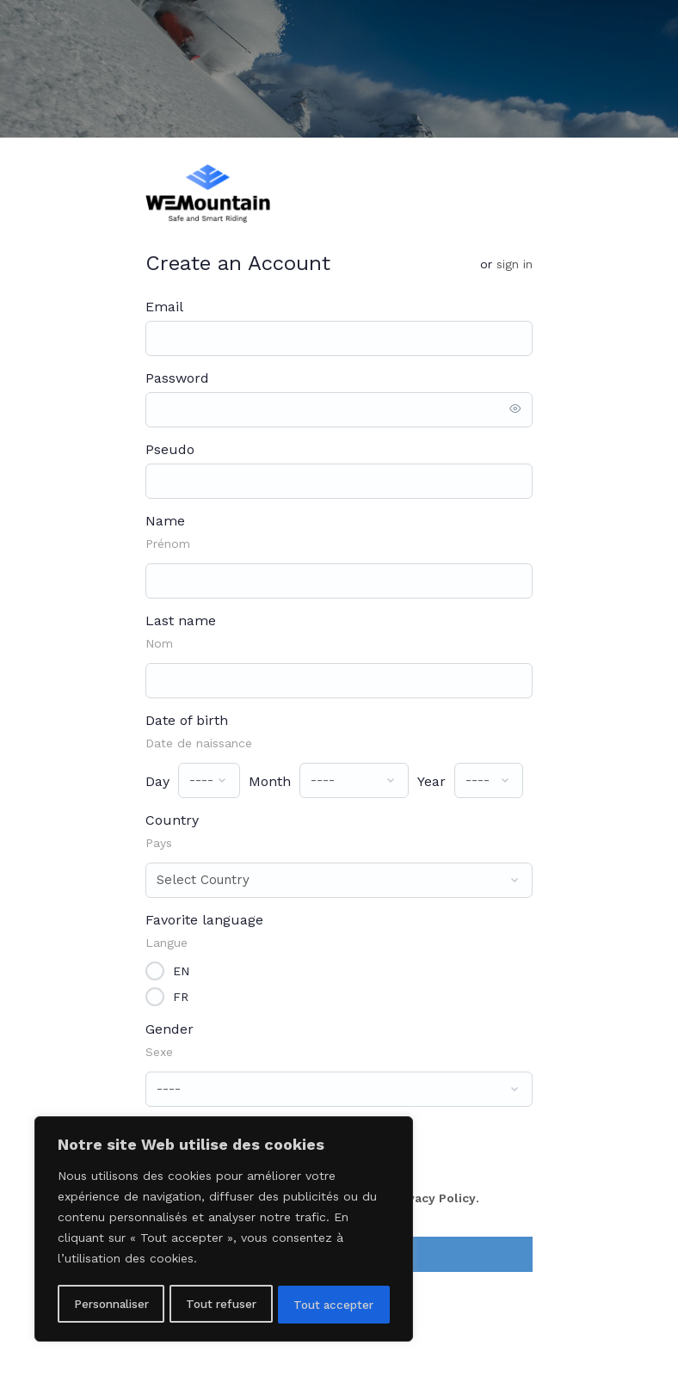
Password (177, 378)
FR (180, 996)
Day (157, 781)
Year (431, 781)
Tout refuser (222, 1305)
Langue (166, 942)
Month (270, 781)
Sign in (514, 264)
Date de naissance (198, 743)
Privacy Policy (433, 1198)
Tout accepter (334, 1305)
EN (181, 970)
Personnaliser (111, 1305)
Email (164, 306)
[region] (223, 1231)
